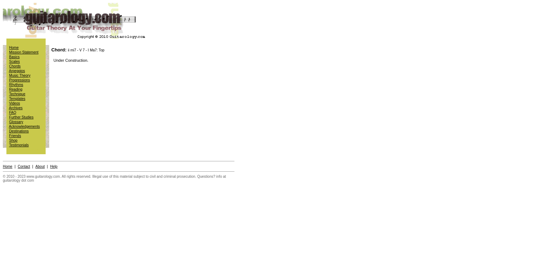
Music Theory (20, 75)
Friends (15, 136)
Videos (14, 103)
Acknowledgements (24, 126)
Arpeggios (17, 71)
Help (54, 166)
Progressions (19, 80)
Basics (14, 57)
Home (14, 48)
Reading (15, 89)
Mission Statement (24, 52)
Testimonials (19, 145)
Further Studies (21, 117)
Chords (15, 66)
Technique (17, 94)
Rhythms (16, 85)
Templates (17, 99)
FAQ (12, 113)
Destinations (19, 131)
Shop (13, 140)
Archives (15, 108)
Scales (14, 62)
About (40, 166)
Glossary (16, 122)
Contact (24, 166)
